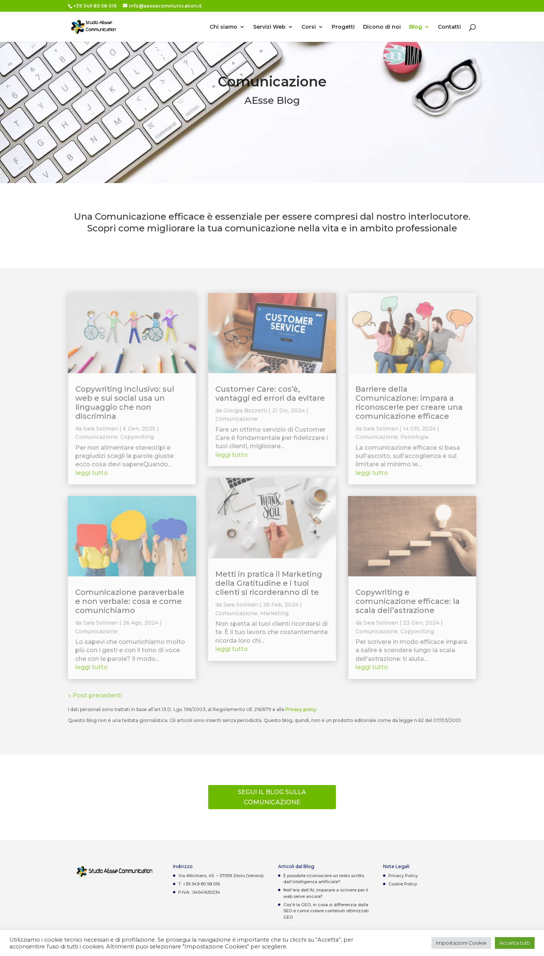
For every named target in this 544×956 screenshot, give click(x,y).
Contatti (449, 27)
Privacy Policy (403, 875)
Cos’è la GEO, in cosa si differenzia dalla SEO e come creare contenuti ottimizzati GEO (326, 911)
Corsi (308, 27)
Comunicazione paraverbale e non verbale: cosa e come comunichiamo (130, 601)
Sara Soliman (101, 429)
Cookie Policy (402, 884)
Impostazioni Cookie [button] (461, 943)
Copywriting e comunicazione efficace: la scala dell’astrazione (407, 601)
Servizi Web (269, 27)
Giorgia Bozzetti (245, 411)
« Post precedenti (95, 695)
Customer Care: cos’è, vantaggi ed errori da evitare (270, 395)
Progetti (343, 27)
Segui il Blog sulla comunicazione (272, 797)
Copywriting (138, 438)
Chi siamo (223, 27)
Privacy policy (301, 709)
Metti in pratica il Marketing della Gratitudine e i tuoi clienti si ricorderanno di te (268, 583)
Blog (415, 27)
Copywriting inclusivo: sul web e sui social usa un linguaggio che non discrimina (125, 404)
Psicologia (414, 438)
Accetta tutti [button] (514, 943)
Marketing (274, 613)
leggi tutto (92, 473)
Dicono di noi (382, 27)
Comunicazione (97, 438)
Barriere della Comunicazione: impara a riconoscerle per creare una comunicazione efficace (408, 404)
